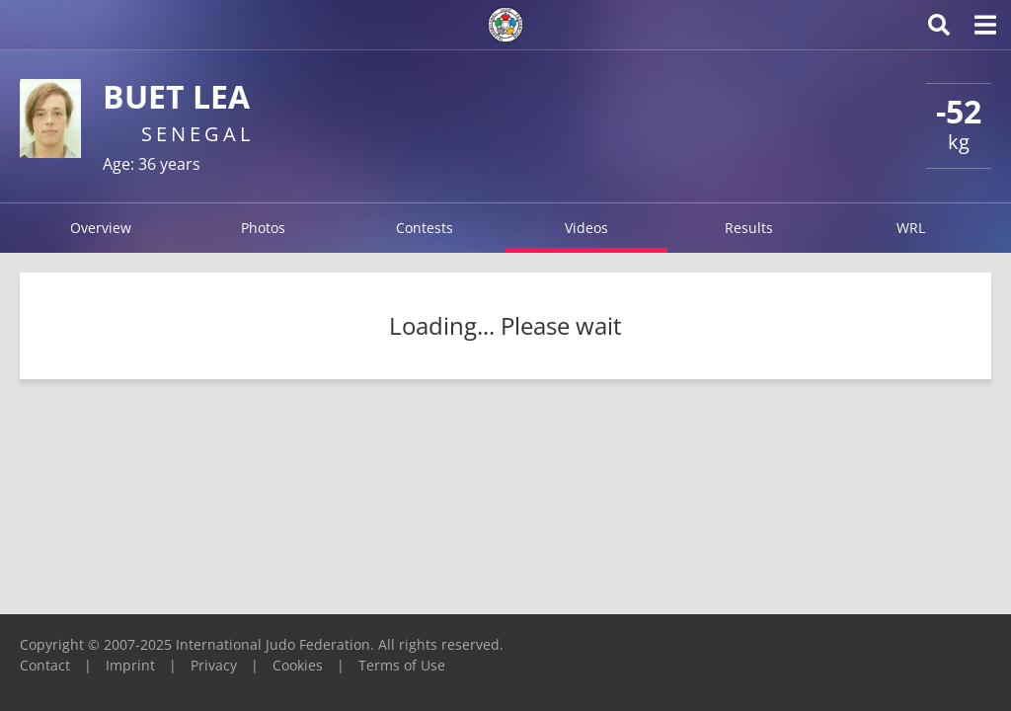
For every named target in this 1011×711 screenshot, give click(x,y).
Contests (424, 227)
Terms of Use (401, 665)
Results (749, 227)
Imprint (130, 665)
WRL (910, 227)
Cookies (297, 665)
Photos (263, 227)
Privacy (214, 665)
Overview (100, 227)
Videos (586, 227)
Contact (45, 665)
